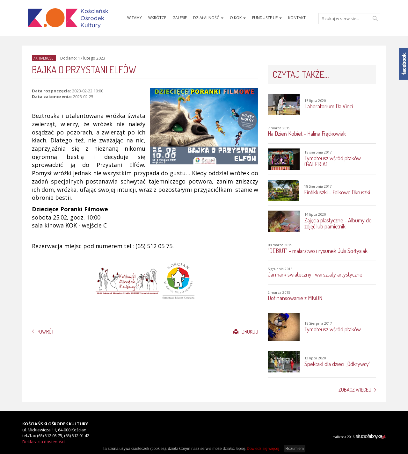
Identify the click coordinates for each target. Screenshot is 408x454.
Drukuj (245, 331)
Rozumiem (295, 448)
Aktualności (44, 58)
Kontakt (297, 17)
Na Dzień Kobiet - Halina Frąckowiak (307, 133)
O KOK (238, 17)
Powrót (45, 331)
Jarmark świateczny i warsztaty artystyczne (315, 274)
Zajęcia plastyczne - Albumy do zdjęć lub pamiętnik (338, 223)
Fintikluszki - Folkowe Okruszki (337, 192)
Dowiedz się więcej (263, 448)
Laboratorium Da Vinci (328, 106)
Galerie (179, 17)
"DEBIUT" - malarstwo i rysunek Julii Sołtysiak (318, 250)
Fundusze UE (267, 17)
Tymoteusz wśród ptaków (332, 329)
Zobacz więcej (355, 389)
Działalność (208, 17)
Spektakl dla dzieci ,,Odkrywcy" (337, 363)
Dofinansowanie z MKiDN (295, 297)
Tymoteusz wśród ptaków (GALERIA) (332, 161)
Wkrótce (157, 17)
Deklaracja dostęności (43, 441)
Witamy (134, 17)
